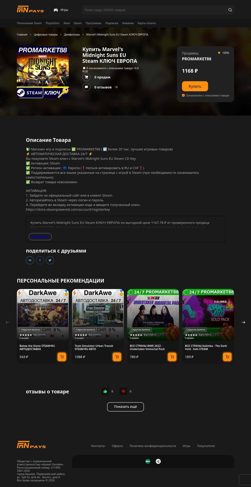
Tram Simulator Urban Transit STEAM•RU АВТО (94, 347)
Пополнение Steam (29, 23)
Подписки (111, 23)
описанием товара (217, 95)
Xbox (67, 23)
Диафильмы (72, 34)
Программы (93, 23)
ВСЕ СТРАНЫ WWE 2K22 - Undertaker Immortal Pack (147, 347)
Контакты (98, 446)
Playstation (53, 23)
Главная (22, 34)
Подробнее (40, 236)
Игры (187, 446)
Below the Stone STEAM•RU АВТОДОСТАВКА (37, 347)
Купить (195, 86)
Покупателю (206, 446)
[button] (243, 322)
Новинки (128, 23)
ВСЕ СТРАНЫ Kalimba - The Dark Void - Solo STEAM (206, 347)
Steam (78, 23)
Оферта (117, 446)
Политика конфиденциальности (153, 446)
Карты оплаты (147, 23)
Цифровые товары (46, 34)
